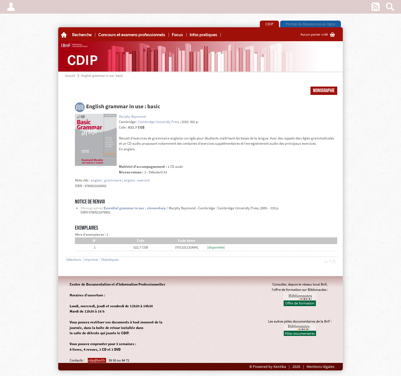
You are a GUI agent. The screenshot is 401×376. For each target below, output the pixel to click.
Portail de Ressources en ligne (310, 23)
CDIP (269, 23)
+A (332, 261)
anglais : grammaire (106, 180)
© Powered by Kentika (267, 366)
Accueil (70, 75)
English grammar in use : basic (102, 75)
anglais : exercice (137, 180)
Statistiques (109, 259)
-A (325, 261)
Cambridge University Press (158, 121)
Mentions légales (320, 366)
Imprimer (91, 259)
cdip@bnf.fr (97, 360)
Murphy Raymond (132, 116)
